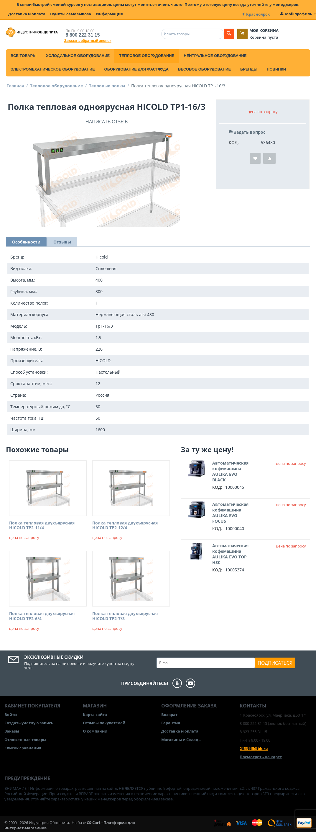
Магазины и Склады (181, 739)
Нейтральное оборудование (215, 55)
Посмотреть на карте (261, 756)
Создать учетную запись (28, 722)
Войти (10, 714)
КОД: (234, 142)
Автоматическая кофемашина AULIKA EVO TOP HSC (230, 553)
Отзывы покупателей (104, 722)
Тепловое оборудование (146, 55)
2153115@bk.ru (254, 748)
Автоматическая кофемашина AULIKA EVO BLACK (230, 471)
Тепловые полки (107, 85)
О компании (95, 730)
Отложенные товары (25, 739)
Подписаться (275, 662)
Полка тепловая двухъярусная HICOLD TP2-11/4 (42, 525)
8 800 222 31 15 (83, 34)
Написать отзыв (106, 121)
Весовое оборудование (204, 68)
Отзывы (62, 241)
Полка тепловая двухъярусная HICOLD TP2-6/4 (42, 616)
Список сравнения (22, 747)
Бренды (248, 68)
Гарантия (170, 722)
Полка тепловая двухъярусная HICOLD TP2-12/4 (125, 525)
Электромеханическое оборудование (53, 68)
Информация (109, 14)
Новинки (276, 68)
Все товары (24, 55)
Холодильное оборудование (78, 55)
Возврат (169, 714)
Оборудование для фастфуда (136, 68)
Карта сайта (95, 714)
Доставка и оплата (26, 14)
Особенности (26, 241)
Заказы (11, 730)
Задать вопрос (247, 131)
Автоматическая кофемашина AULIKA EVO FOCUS (230, 512)
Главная (15, 85)
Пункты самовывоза (70, 14)
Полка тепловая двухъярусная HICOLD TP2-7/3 (125, 616)
